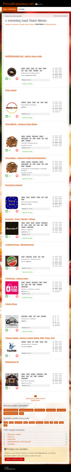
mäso (40, 68)
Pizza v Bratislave (9, 9)
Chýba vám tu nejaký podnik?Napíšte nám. (35, 398)
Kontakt (21, 9)
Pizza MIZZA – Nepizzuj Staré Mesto (21, 124)
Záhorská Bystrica (51, 24)
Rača (27, 24)
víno (41, 70)
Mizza (21, 413)
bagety (27, 68)
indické (61, 422)
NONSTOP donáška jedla (10, 410)
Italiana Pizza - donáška (14, 434)
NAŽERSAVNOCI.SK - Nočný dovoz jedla (23, 56)
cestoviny (24, 102)
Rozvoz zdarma (51, 410)
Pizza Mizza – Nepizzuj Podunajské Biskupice (25, 158)
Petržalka (22, 24)
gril (36, 68)
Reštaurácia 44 (12, 362)
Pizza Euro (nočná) (13, 185)
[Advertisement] (35, 38)
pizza (26, 70)
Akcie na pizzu (61, 410)
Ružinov (32, 24)
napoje (44, 68)
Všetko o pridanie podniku (14, 459)
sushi (5, 425)
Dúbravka (8, 24)
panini (5, 422)
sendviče (23, 227)
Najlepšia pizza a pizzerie (10, 413)
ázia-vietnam (18, 422)
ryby (42, 225)
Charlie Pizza (11, 304)
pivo (22, 70)
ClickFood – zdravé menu (16, 278)
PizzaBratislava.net (18, 4)
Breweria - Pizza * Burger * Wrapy (20, 219)
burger (32, 68)
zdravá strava (30, 227)
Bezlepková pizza (39, 410)
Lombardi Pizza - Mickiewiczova (19, 245)
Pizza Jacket (10, 90)
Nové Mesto (15, 24)
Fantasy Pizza (11, 439)
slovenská (28, 140)
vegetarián (36, 70)
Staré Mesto (40, 24)
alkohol (23, 68)
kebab (37, 341)
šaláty (30, 70)
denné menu (35, 136)
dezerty (29, 102)
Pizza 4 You (10, 436)
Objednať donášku (27, 84)
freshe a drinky (25, 138)
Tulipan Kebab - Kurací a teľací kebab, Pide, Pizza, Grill (30, 338)
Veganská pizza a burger (26, 410)
